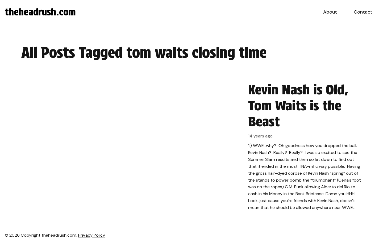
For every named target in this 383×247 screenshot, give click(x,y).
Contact (363, 12)
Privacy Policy (91, 235)
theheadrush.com (40, 12)
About (330, 12)
